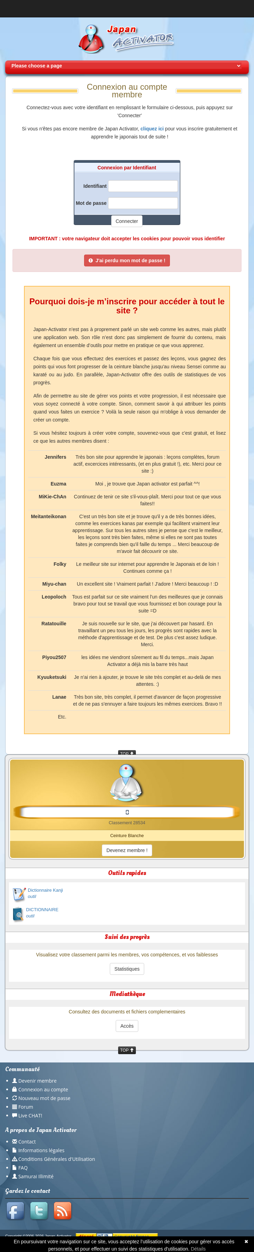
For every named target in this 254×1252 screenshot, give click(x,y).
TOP (127, 754)
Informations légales (41, 1150)
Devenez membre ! (126, 850)
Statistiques (126, 969)
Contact (27, 1141)
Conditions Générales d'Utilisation (56, 1159)
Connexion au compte (43, 1089)
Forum (25, 1106)
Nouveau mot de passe (44, 1098)
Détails (198, 1249)
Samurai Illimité (36, 1176)
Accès (126, 1026)
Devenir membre (37, 1080)
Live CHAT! (30, 1115)
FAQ (23, 1167)
